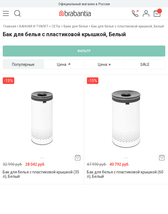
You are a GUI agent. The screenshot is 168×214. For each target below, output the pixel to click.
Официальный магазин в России (84, 4)
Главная (10, 26)
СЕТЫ (56, 26)
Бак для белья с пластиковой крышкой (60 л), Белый (125, 174)
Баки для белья (76, 26)
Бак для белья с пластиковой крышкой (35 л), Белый (41, 174)
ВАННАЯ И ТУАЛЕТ (33, 26)
